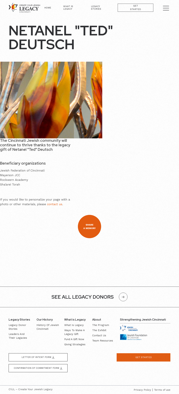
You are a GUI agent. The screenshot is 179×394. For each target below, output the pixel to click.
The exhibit (99, 330)
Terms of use (162, 389)
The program (100, 325)
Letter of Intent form (38, 357)
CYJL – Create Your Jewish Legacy (31, 389)
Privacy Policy (142, 389)
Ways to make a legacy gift (74, 332)
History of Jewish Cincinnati (48, 327)
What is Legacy (68, 7)
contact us (54, 204)
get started (143, 357)
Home (47, 7)
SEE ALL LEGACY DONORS (89, 297)
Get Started (135, 7)
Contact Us (99, 335)
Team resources (102, 340)
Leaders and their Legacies (18, 336)
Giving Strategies (74, 344)
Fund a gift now (74, 339)
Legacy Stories (96, 7)
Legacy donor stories (17, 327)
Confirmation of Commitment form (38, 368)
